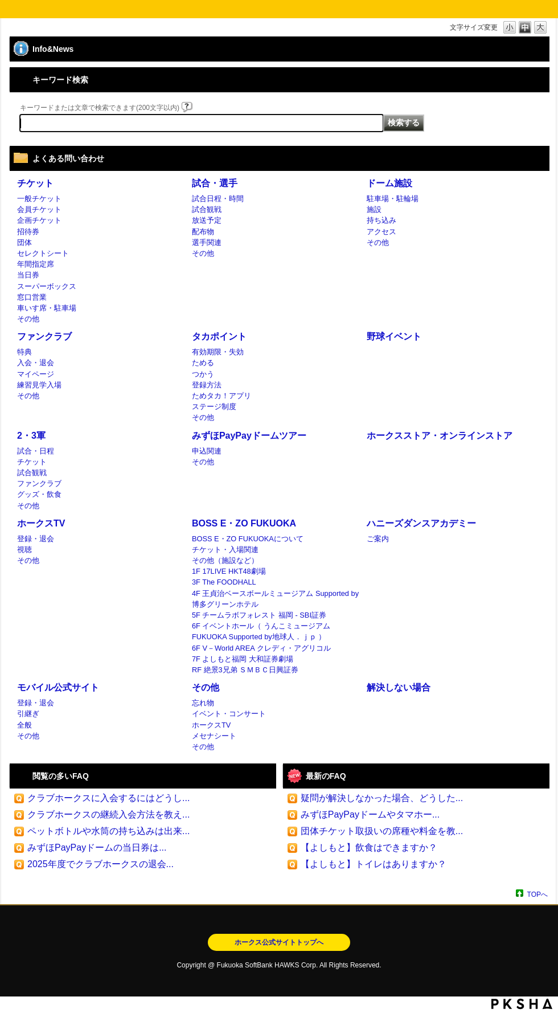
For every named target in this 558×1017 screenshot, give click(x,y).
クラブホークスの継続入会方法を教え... (108, 814)
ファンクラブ (44, 336)
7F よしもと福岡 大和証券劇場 (242, 659)
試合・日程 (35, 451)
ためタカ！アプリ (221, 395)
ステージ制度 (214, 406)
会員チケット (39, 209)
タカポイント (219, 336)
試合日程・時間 (218, 198)
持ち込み (381, 220)
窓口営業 (32, 297)
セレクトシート (43, 253)
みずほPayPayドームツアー (249, 435)
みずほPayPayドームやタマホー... (370, 814)
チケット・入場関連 (225, 549)
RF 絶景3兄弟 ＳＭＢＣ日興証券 (245, 669)
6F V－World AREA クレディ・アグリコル (261, 648)
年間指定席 (35, 264)
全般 (24, 725)
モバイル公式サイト (58, 687)
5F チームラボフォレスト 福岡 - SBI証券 (259, 615)
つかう (203, 374)
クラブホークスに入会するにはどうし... (108, 798)
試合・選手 (214, 183)
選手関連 (206, 242)
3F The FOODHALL (224, 582)
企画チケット (39, 220)
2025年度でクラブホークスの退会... (100, 864)
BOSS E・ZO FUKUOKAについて (247, 538)
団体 (24, 242)
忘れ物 (203, 703)
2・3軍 (31, 435)
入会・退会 (35, 362)
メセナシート (214, 736)
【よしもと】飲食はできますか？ (369, 847)
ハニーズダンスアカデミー (421, 523)
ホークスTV (41, 523)
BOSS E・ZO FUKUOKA (244, 523)
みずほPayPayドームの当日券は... (96, 847)
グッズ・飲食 (39, 494)
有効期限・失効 (218, 352)
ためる (203, 362)
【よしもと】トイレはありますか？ (373, 864)
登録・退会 (35, 538)
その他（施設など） (225, 560)
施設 (374, 209)
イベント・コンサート (229, 713)
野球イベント (394, 336)
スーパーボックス (46, 286)
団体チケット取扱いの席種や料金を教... (382, 831)
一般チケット (39, 198)
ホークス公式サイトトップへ (279, 942)
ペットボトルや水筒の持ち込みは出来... (108, 831)
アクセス (381, 231)
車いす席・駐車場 (46, 308)
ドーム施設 (389, 183)
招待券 (28, 231)
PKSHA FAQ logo (521, 1003)
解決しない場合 (398, 687)
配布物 (203, 231)
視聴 (24, 549)
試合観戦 (206, 209)
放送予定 (206, 220)
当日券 (28, 275)
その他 (28, 319)
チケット (35, 183)
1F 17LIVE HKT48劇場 (229, 571)
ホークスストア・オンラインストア (439, 435)
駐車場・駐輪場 (393, 198)
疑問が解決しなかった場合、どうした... (382, 798)
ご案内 (378, 538)
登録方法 (206, 385)
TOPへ (537, 894)
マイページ (35, 374)
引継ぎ (28, 713)
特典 (24, 352)
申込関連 (206, 451)
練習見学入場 (39, 385)
